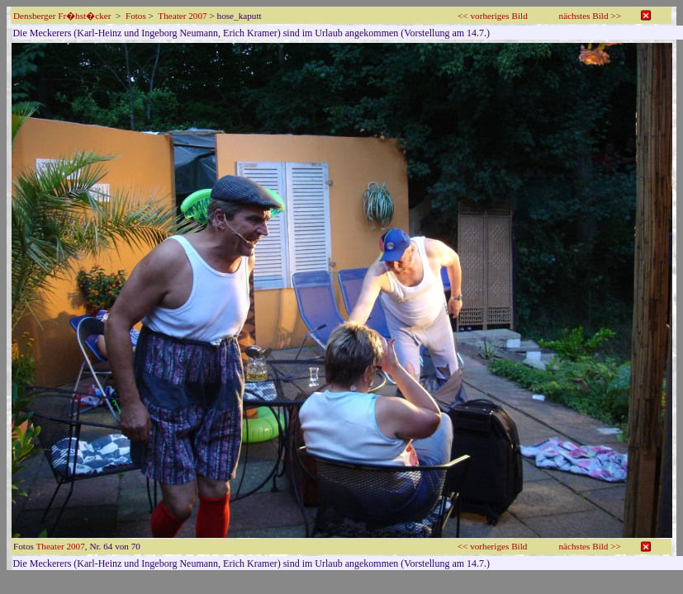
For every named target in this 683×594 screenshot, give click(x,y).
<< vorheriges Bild (493, 16)
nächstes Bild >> (590, 16)
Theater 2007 (182, 16)
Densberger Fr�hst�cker (62, 16)
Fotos (136, 16)
